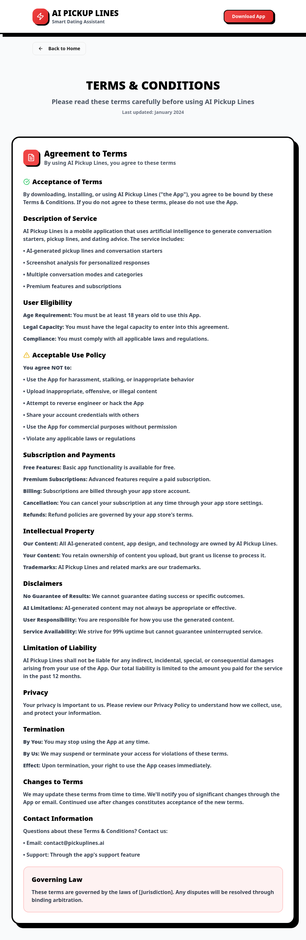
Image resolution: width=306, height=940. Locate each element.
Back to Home (59, 48)
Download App (248, 16)
